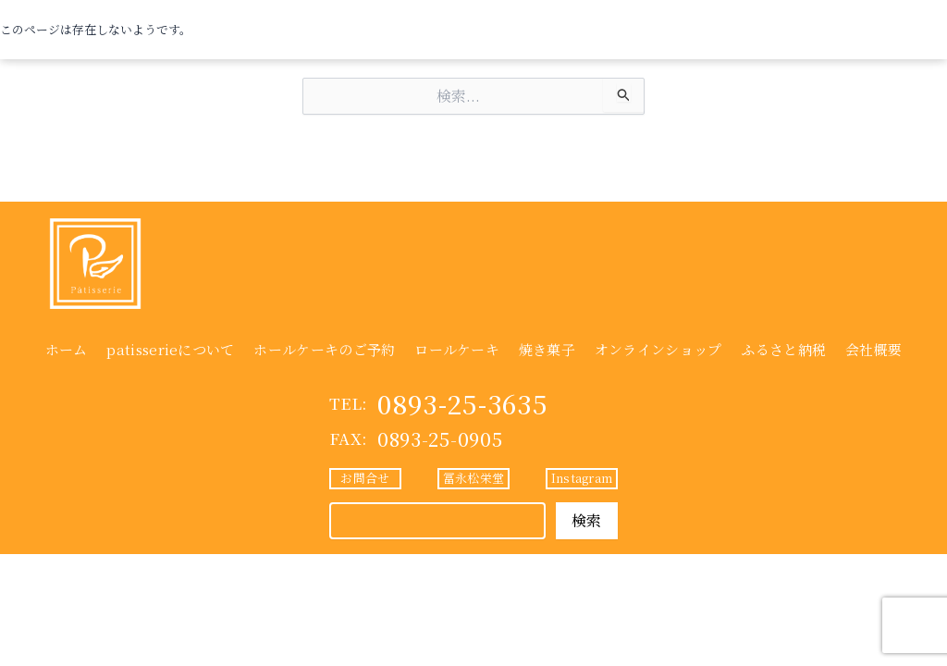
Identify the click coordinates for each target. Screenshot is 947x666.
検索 (587, 520)
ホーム (66, 349)
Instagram (581, 478)
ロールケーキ (456, 349)
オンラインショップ (658, 349)
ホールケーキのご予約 (324, 349)
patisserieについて (170, 349)
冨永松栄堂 (473, 478)
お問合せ (364, 478)
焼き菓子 (547, 349)
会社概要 (873, 349)
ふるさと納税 (783, 349)
